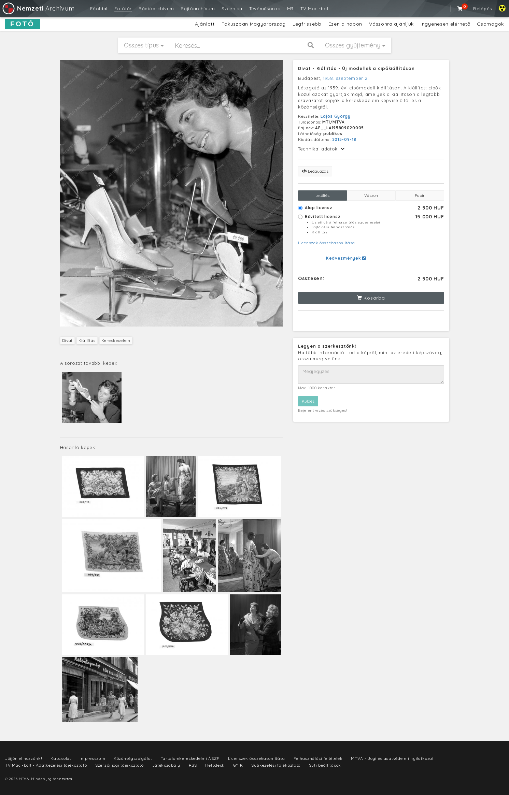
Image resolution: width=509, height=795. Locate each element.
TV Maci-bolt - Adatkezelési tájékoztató (46, 765)
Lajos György (335, 116)
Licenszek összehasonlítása (326, 242)
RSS (193, 765)
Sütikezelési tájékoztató (275, 765)
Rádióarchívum (156, 8)
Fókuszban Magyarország (254, 24)
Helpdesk (215, 765)
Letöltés (322, 195)
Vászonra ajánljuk (391, 24)
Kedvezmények (346, 258)
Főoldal (99, 8)
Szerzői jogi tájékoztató (119, 765)
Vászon (371, 195)
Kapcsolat (61, 758)
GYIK (238, 765)
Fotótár (123, 8)
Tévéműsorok (264, 8)
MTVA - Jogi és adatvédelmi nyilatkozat (392, 758)
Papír (420, 195)
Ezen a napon (345, 24)
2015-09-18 (344, 139)
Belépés (482, 8)
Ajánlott (205, 24)
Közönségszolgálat (133, 758)
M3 (290, 8)
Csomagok (490, 24)
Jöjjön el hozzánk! (23, 758)
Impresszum (92, 758)
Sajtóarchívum (198, 8)
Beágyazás (315, 171)
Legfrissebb (307, 24)
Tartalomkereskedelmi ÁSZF (190, 758)
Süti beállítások (325, 765)
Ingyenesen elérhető (445, 24)
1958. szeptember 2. (346, 78)
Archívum (38, 8)
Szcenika (232, 8)
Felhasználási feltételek (318, 758)
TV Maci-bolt (315, 8)
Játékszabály (166, 765)
